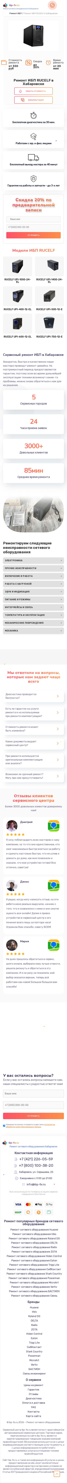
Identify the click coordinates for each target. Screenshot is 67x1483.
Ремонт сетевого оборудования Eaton (34, 1260)
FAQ (33, 1407)
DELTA (34, 1320)
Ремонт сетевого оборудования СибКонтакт (34, 1269)
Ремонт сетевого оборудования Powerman (34, 1278)
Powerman (34, 1355)
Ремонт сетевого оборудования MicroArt (34, 1282)
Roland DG (34, 1316)
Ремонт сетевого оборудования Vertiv (34, 1286)
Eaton (34, 1338)
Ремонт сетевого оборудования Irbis (34, 1234)
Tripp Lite (34, 1342)
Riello (34, 1325)
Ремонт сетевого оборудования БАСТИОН (34, 1291)
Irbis (34, 1311)
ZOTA (34, 1329)
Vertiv (34, 1364)
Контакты (33, 1411)
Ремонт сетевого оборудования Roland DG (34, 1238)
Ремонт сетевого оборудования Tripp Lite (34, 1264)
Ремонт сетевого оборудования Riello (34, 1247)
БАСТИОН (34, 1369)
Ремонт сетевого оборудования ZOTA (34, 1251)
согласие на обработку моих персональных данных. (30, 1125)
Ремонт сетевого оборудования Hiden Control (34, 1256)
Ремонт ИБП (16, 13)
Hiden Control (34, 1333)
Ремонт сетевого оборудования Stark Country (34, 1273)
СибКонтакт (34, 1347)
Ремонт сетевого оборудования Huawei (34, 1229)
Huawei (34, 1307)
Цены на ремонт (33, 1385)
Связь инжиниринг (34, 1373)
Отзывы (33, 1394)
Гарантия (33, 1389)
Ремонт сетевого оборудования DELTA (34, 1242)
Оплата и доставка (33, 1402)
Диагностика (33, 1398)
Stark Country (34, 1351)
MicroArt (34, 1360)
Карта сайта (33, 1416)
